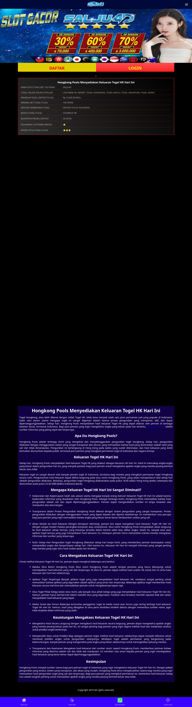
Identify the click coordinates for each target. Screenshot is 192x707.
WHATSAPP (120, 702)
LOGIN (135, 68)
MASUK (24, 702)
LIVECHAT (168, 702)
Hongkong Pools (156, 426)
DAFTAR (56, 68)
